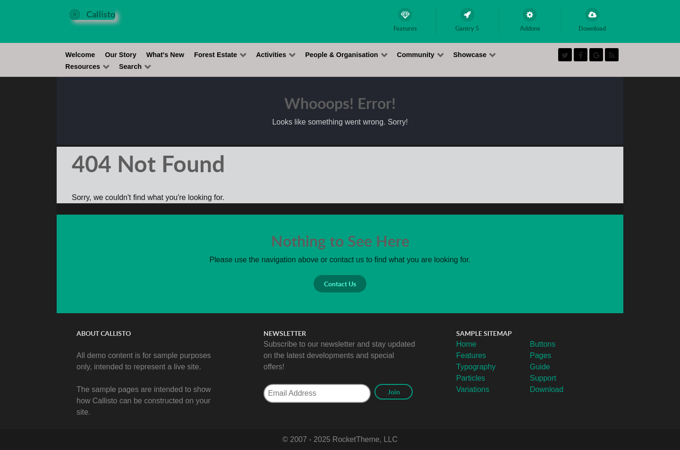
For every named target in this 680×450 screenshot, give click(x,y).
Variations (472, 389)
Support (543, 378)
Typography (476, 367)
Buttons (542, 344)
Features (471, 355)
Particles (470, 378)
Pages (540, 355)
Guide (540, 367)
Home (466, 344)
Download (546, 389)
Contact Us (340, 284)
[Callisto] (92, 14)
